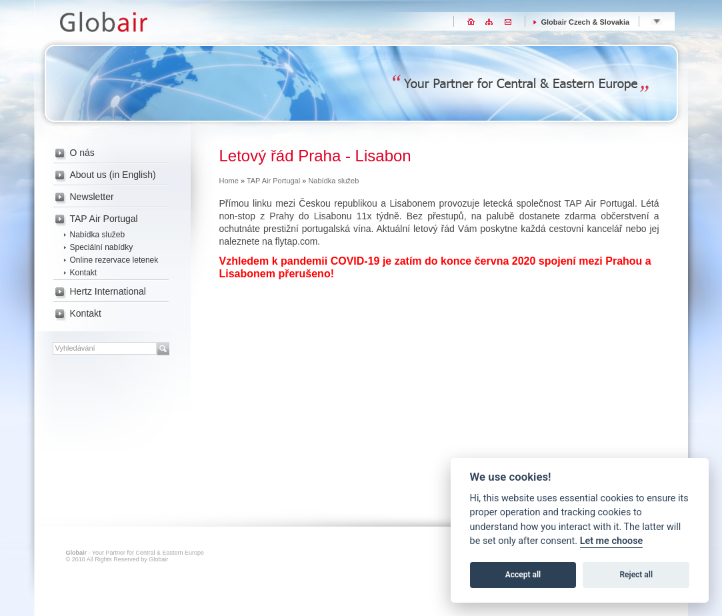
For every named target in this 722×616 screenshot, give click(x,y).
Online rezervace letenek (114, 260)
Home (229, 181)
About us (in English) (113, 174)
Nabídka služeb (97, 234)
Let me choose (611, 541)
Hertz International (108, 291)
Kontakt (83, 272)
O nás (82, 152)
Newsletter (92, 196)
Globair (101, 19)
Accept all (523, 574)
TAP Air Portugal (104, 218)
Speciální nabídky (101, 247)
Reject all (636, 574)
